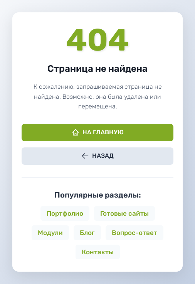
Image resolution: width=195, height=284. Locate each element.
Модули (50, 233)
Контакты (98, 252)
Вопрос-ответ (134, 233)
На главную (98, 132)
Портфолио (65, 213)
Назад (97, 156)
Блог (87, 233)
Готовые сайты (124, 213)
